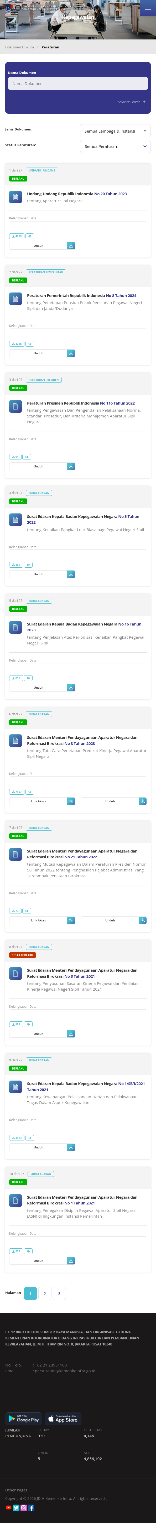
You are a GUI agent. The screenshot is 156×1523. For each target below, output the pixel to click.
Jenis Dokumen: (18, 129)
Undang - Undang (42, 170)
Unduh (54, 245)
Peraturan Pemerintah (46, 272)
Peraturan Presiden (44, 380)
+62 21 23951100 (51, 1365)
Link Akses (53, 801)
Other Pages (16, 1489)
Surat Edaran (39, 493)
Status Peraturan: (20, 145)
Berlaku (18, 178)
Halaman (13, 1292)
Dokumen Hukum (19, 47)
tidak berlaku (22, 955)
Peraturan (50, 47)
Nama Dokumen (22, 72)
